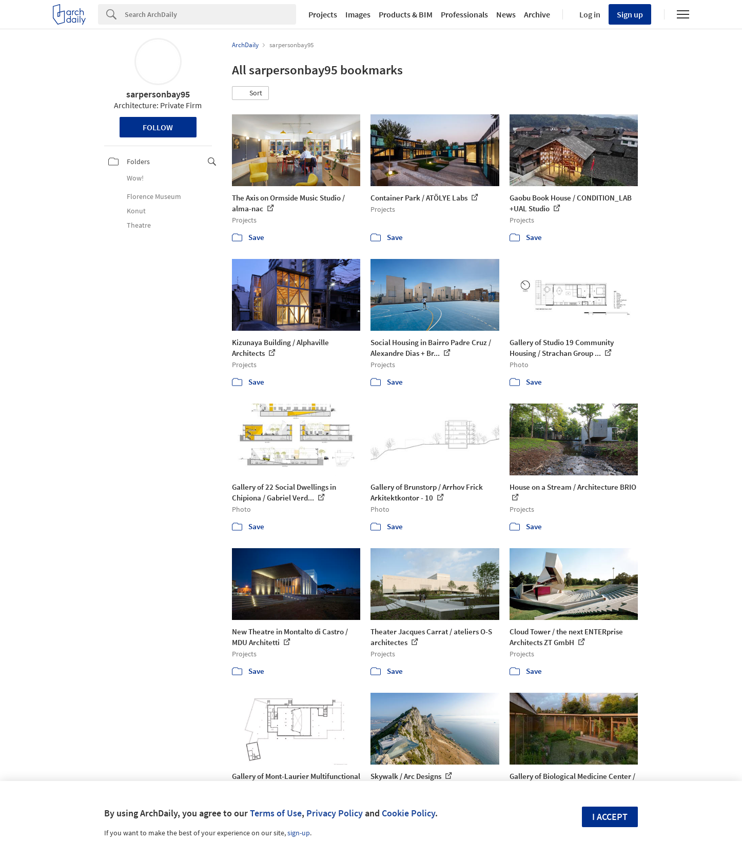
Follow (158, 127)
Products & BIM (406, 14)
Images (357, 14)
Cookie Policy (408, 813)
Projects (322, 14)
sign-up (298, 832)
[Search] (210, 14)
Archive (537, 14)
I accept (610, 817)
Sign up (630, 14)
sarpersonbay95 (158, 94)
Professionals (464, 14)
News (506, 14)
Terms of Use (276, 813)
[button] (250, 93)
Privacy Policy (334, 813)
